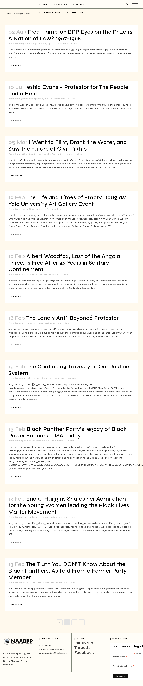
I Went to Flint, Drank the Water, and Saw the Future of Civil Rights (67, 145)
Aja (49, 43)
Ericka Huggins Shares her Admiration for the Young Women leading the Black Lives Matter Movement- (68, 505)
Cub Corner (35, 154)
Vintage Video (36, 43)
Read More (16, 65)
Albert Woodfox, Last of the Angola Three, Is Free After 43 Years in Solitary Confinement (64, 263)
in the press (35, 98)
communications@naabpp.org (53, 653)
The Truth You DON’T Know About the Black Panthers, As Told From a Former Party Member (67, 571)
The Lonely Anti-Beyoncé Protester (72, 318)
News (45, 154)
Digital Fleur (9, 661)
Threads (82, 647)
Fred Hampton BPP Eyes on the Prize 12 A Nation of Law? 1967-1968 (70, 35)
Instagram (84, 642)
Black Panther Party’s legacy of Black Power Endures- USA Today (67, 432)
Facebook (84, 652)
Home (8, 14)
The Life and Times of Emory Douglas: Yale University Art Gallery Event (67, 200)
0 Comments (61, 43)
